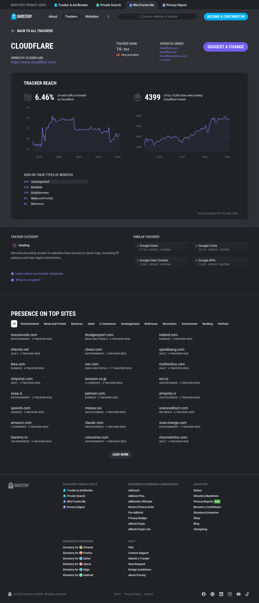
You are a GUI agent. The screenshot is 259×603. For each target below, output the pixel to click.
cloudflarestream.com (173, 56)
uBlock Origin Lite (139, 529)
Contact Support (138, 553)
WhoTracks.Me (141, 5)
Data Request (136, 564)
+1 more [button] (165, 60)
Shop (197, 518)
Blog (196, 523)
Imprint (148, 594)
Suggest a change (225, 46)
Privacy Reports (207, 502)
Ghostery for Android (78, 575)
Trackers (71, 16)
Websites (91, 16)
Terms (117, 594)
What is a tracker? (26, 280)
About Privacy (137, 575)
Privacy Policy (132, 594)
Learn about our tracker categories (37, 273)
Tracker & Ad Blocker (71, 5)
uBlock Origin (136, 523)
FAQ (130, 547)
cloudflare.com (169, 48)
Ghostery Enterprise (206, 512)
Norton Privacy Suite (141, 507)
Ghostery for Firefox (77, 553)
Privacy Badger (137, 518)
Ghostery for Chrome (78, 547)
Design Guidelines (139, 569)
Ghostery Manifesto (206, 496)
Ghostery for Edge (76, 569)
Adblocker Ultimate (140, 501)
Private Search (108, 5)
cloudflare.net (168, 52)
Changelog (200, 529)
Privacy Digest (174, 5)
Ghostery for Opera (77, 564)
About (53, 16)
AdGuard (133, 490)
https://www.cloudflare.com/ (33, 62)
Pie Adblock (135, 512)
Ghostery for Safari (77, 558)
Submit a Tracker (139, 558)
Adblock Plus (136, 496)
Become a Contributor (226, 16)
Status (198, 490)
